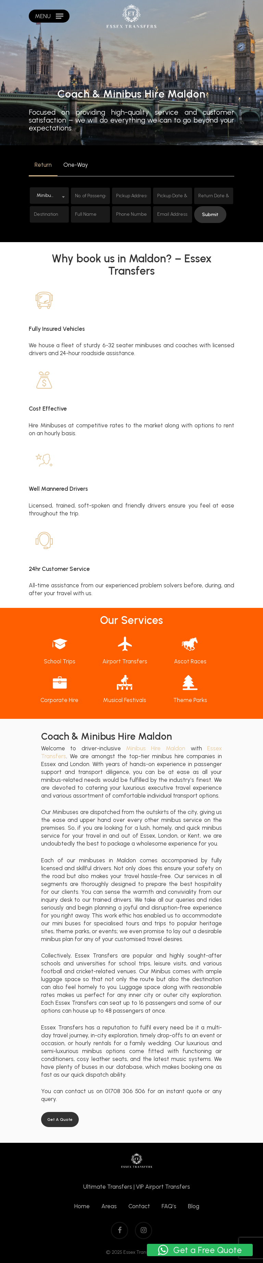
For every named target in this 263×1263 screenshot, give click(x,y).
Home (82, 1206)
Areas (109, 1206)
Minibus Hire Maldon (156, 748)
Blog (193, 1206)
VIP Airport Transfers (163, 1186)
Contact (139, 1206)
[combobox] (49, 195)
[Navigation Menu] (49, 16)
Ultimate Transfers (107, 1186)
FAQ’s (169, 1206)
